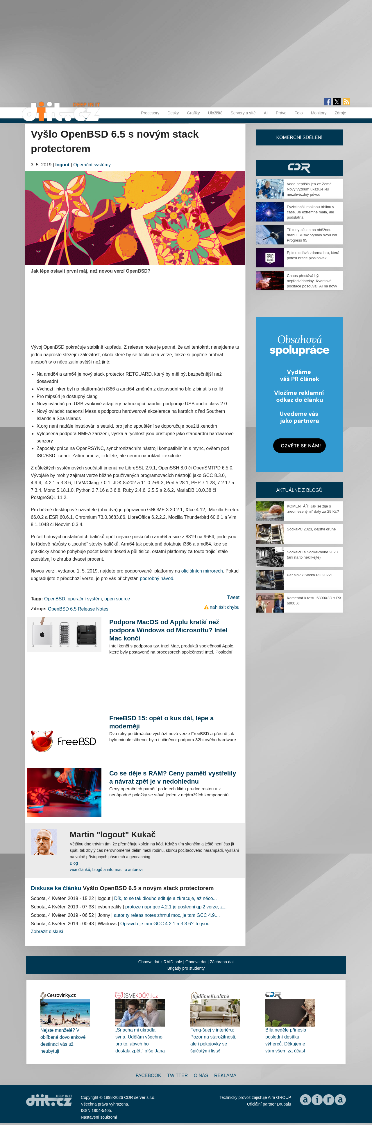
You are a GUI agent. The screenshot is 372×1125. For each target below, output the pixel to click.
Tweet (233, 597)
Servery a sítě (242, 113)
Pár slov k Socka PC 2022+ (310, 575)
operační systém (85, 598)
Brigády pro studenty (186, 968)
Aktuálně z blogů (299, 490)
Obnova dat (195, 962)
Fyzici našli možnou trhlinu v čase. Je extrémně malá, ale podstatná (310, 212)
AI (266, 113)
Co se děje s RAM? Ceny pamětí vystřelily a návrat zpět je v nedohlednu (172, 777)
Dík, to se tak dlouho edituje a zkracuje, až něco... (165, 898)
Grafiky (193, 113)
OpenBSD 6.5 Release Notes (78, 608)
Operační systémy (92, 164)
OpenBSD (54, 598)
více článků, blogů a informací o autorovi (106, 869)
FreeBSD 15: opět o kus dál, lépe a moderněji (161, 722)
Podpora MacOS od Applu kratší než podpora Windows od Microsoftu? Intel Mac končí (168, 630)
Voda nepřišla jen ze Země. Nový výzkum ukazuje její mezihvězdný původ (310, 189)
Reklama (225, 1075)
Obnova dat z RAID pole (160, 962)
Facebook (148, 1075)
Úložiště (215, 113)
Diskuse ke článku (56, 888)
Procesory (150, 113)
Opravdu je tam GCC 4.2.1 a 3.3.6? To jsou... (166, 923)
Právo (281, 113)
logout (62, 164)
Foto (299, 113)
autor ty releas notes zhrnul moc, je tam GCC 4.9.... (167, 915)
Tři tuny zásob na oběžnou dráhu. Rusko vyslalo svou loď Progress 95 (312, 235)
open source (117, 598)
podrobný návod (156, 578)
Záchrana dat (222, 962)
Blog (74, 863)
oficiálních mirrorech (202, 570)
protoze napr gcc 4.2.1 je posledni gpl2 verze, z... (176, 906)
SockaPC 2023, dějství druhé (311, 529)
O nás (201, 1075)
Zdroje (340, 113)
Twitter (177, 1075)
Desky (173, 113)
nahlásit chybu (224, 607)
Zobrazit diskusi (47, 931)
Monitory (319, 113)
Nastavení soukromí (99, 1117)
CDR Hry (299, 168)
